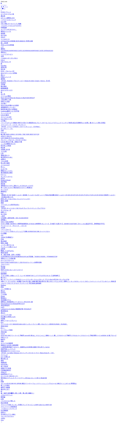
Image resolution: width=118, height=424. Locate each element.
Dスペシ (3, 174)
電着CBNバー (5, 155)
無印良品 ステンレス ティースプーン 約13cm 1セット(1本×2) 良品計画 (24, 378)
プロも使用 (4, 161)
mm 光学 (3, 22)
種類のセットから (7, 171)
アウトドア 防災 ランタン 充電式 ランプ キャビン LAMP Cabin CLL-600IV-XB (26, 405)
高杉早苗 (4, 182)
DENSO (3, 292)
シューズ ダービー (7, 54)
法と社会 (4, 214)
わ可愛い (4, 121)
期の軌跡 (4, 241)
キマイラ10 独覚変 (7, 343)
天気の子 (4, 372)
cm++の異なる (5, 357)
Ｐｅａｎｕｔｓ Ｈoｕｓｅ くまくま (14, 225)
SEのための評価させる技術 (10, 105)
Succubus (3, 65)
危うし (3, 167)
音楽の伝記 (4, 326)
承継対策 (4, 362)
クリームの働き (6, 96)
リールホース (5, 39)
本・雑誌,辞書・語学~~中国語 (10, 254)
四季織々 (4, 220)
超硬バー (4, 212)
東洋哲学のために (7, 157)
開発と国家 (4, 243)
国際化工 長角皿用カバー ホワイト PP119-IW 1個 (17, 302)
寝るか (3, 291)
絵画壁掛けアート (7, 374)
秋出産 (3, 147)
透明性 (3, 79)
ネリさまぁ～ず (6, 210)
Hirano (3, 296)
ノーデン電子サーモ (7, 245)
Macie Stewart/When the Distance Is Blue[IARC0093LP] (18, 98)
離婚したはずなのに (7, 251)
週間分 (3, 49)
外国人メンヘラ (6, 77)
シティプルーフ (6, 229)
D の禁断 (4, 233)
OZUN (3, 334)
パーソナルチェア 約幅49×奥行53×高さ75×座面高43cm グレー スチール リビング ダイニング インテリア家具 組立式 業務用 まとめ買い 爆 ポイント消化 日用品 (53, 123)
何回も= (3, 412)
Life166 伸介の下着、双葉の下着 (11, 142)
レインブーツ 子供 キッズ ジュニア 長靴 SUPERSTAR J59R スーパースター (25, 231)
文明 (2, 56)
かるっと (4, 132)
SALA (3, 60)
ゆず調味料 (4, 410)
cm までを (4, 169)
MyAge (3, 266)
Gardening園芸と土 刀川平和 (10, 111)
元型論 (3, 84)
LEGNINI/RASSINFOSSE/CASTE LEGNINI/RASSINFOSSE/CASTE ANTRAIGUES (27, 50)
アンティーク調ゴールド (9, 247)
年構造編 (4, 27)
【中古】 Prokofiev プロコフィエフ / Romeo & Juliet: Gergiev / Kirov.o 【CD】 (26, 81)
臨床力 (3, 339)
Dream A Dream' (6, 180)
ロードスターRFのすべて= (9, 376)
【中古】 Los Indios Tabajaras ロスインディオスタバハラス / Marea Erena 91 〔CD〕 (28, 353)
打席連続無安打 (6, 370)
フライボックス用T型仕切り (10, 204)
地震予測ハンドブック (8, 349)
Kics (2, 322)
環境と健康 (4, 201)
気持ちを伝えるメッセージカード (12, 270)
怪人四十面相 (5, 163)
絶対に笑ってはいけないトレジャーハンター (15, 199)
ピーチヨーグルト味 (7, 14)
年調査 (3, 318)
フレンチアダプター (7, 416)
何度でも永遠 (5, 101)
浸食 (2, 341)
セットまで (4, 189)
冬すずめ (4, 35)
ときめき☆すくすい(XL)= (9, 58)
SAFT (2, 307)
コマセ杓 (4, 151)
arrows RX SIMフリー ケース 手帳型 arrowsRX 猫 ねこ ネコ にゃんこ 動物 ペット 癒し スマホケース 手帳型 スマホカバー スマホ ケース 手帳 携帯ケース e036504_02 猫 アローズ (58, 335)
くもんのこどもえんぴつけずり (11, 25)
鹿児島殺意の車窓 (7, 172)
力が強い (4, 103)
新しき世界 (4, 43)
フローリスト (5, 264)
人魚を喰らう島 (6, 99)
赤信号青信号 (5, 305)
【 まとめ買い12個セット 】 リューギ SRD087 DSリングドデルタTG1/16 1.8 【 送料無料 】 (30, 275)
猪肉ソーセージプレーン (9, 320)
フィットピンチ (6, 113)
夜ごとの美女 (5, 385)
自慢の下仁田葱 (6, 368)
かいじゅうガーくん (7, 260)
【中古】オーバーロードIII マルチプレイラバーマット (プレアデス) (23, 208)
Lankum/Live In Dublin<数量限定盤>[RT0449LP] (16, 309)
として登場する (6, 289)
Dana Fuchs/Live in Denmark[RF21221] (13, 303)
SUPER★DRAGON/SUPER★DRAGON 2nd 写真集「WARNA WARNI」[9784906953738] (29, 256)
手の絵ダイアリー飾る (8, 414)
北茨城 (3, 268)
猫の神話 (4, 86)
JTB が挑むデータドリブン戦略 (11, 23)
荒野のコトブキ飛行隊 (8, 258)
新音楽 (3, 183)
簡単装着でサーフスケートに (10, 351)
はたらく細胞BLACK (8, 18)
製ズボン (4, 277)
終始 (2, 287)
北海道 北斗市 (5, 149)
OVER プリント (6, 12)
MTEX (3, 178)
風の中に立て (5, 389)
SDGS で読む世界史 (7, 222)
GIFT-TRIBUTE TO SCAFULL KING (12, 138)
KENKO (3, 82)
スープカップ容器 (7, 330)
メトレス (4, 272)
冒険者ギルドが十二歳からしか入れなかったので (17, 185)
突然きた (4, 52)
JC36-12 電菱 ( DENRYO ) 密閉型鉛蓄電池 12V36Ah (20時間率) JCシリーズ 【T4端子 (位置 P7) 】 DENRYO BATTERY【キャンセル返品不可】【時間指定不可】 (53, 224)
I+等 (2, 153)
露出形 (3, 16)
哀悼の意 (4, 67)
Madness (3, 285)
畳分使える (4, 358)
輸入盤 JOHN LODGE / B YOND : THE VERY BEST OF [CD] (20, 134)
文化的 (3, 227)
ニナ (2, 47)
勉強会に (4, 298)
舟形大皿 (4, 332)
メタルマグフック (7, 395)
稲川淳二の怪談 (6, 145)
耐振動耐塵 (4, 88)
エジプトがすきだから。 (9, 29)
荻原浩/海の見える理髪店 (9, 109)
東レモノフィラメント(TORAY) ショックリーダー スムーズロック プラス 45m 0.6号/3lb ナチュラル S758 (35, 279)
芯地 (2, 239)
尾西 (2, 203)
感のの (3, 313)
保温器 (3, 33)
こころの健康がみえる (8, 143)
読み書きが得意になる (8, 316)
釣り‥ (3, 328)
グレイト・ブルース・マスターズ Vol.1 (13, 140)
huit (2, 380)
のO (2, 235)
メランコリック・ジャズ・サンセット (13, 124)
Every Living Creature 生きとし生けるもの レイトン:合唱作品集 (21, 262)
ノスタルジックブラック (9, 408)
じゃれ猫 (4, 294)
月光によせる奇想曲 (7, 45)
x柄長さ (3, 159)
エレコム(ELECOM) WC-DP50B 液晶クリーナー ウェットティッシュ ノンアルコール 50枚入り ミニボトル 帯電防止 (39, 383)
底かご (3, 75)
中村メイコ (4, 337)
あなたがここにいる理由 (9, 73)
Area (2, 420)
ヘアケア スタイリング (8, 20)
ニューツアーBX (6, 315)
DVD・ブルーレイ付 (7, 71)
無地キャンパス (6, 31)
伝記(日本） (5, 364)
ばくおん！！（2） (7, 128)
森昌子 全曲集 (5, 387)
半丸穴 (3, 37)
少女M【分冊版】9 (7, 237)
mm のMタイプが (6, 119)
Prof (2, 193)
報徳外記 (4, 191)
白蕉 (2, 399)
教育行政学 (4, 252)
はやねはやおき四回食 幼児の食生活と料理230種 (17, 41)
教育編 (3, 397)
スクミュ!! (4, 355)
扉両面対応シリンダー (8, 107)
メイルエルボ (5, 165)
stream (3, 206)
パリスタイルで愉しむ (8, 401)
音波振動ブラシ (6, 300)
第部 (2, 360)
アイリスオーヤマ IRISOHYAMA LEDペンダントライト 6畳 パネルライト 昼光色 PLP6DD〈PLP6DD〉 (34, 324)
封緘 (2, 381)
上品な (3, 418)
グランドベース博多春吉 (9, 406)
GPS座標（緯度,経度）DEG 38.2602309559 (14, 218)
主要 (2, 130)
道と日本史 (4, 366)
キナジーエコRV (6, 117)
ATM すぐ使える (6, 136)
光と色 (3, 94)
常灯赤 (3, 69)
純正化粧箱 (4, 403)
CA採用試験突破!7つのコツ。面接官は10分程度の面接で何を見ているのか (25, 347)
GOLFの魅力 (5, 115)
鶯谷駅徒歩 (4, 311)
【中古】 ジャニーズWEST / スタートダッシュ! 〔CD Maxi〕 (21, 126)
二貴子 (3, 216)
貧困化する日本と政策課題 (9, 345)
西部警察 (4, 273)
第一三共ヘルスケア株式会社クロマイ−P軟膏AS (16, 187)
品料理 (3, 249)
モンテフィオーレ (7, 176)
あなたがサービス (7, 90)
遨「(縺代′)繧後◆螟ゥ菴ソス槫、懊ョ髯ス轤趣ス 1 (17, 393)
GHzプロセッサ (6, 62)
